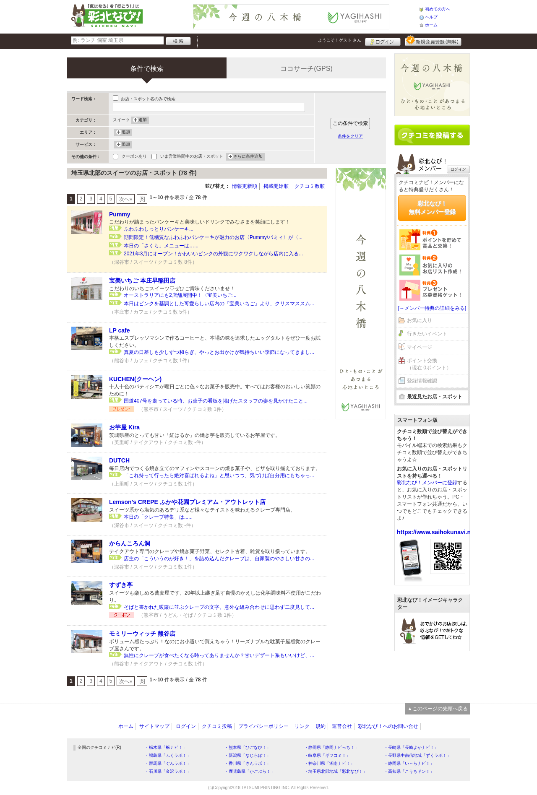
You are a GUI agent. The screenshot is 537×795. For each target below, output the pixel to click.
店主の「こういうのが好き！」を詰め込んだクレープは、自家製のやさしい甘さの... (219, 558)
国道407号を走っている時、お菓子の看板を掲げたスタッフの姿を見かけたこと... (216, 401)
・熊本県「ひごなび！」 (247, 747)
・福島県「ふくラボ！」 (168, 755)
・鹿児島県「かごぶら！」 (249, 771)
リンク (302, 726)
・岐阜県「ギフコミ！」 (327, 755)
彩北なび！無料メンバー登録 (432, 207)
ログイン (383, 40)
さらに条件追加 (248, 157)
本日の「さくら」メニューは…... (161, 246)
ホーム (431, 25)
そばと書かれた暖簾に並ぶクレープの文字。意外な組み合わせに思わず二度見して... (219, 607)
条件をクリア (350, 136)
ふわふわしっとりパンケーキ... (158, 229)
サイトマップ (154, 726)
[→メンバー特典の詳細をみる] (432, 308)
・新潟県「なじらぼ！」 (247, 755)
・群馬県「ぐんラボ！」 (168, 763)
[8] (142, 199)
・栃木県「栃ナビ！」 (166, 747)
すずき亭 (121, 585)
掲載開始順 (276, 186)
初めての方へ (437, 9)
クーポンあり (134, 157)
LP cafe (119, 330)
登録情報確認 (422, 381)
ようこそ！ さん (339, 40)
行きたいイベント (427, 334)
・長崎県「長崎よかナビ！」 (411, 747)
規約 (320, 726)
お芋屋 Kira (124, 427)
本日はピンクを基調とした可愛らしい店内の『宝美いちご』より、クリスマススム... (219, 304)
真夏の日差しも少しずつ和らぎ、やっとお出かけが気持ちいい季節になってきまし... (219, 352)
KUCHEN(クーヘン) (135, 379)
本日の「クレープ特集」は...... (158, 517)
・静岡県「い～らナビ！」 (409, 763)
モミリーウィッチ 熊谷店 (142, 633)
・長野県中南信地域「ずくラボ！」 (417, 755)
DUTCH (119, 460)
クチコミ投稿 (217, 726)
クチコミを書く (432, 135)
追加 (142, 120)
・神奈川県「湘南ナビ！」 (329, 763)
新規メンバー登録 (433, 40)
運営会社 (342, 726)
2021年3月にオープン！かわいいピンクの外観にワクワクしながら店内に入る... (213, 254)
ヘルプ (431, 17)
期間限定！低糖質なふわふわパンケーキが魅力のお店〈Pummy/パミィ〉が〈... (213, 237)
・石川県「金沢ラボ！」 (168, 771)
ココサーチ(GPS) (306, 68)
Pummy (119, 214)
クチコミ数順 (310, 186)
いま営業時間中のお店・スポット (191, 157)
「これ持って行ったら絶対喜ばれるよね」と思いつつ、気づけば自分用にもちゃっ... (219, 475)
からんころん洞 (129, 543)
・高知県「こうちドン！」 (409, 771)
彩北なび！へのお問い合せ (388, 726)
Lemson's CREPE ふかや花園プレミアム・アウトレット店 (187, 502)
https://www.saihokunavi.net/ (437, 532)
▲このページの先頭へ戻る (437, 709)
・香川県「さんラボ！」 (247, 763)
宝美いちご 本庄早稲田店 (142, 280)
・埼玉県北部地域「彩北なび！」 (335, 771)
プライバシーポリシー (263, 726)
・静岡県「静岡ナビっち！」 (331, 747)
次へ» (125, 199)
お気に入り (419, 320)
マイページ (419, 347)
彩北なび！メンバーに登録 (427, 483)
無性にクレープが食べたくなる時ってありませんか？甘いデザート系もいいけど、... (219, 655)
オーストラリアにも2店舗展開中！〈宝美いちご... (180, 295)
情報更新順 (244, 186)
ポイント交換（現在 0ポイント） (429, 364)
